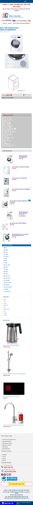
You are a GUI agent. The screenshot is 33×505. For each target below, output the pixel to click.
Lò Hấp (5, 258)
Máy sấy (5, 273)
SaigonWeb (16, 503)
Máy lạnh (6, 267)
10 (25, 21)
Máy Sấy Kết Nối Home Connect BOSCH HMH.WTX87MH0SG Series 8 (20, 235)
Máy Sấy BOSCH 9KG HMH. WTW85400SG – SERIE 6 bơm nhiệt (20, 201)
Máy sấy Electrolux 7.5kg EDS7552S (19, 178)
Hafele (5, 303)
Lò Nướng (6, 254)
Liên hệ (4, 458)
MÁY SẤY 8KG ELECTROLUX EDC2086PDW (21, 189)
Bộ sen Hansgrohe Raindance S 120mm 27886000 (14, 373)
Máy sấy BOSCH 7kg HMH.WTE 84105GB (20, 167)
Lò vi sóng (6, 256)
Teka (5, 301)
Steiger (5, 313)
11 (26, 21)
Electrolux (6, 305)
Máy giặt (6, 271)
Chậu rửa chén (7, 278)
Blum (5, 307)
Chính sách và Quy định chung (9, 439)
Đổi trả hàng (5, 446)
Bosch (5, 299)
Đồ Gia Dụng (6, 284)
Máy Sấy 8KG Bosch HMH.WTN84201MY (18, 223)
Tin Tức (4, 456)
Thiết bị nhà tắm (7, 282)
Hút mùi (5, 260)
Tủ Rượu (6, 269)
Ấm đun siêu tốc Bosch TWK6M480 (11, 345)
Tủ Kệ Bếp (6, 289)
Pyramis (5, 315)
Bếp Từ (5, 247)
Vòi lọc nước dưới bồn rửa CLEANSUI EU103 (13, 425)
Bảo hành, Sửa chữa (7, 445)
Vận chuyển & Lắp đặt (7, 443)
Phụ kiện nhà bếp (8, 287)
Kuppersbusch (7, 309)
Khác (5, 311)
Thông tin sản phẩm (7, 97)
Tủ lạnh (5, 262)
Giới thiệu (5, 454)
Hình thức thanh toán (7, 441)
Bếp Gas (6, 252)
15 (31, 21)
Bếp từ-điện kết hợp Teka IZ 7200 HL (11, 396)
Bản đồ (4, 460)
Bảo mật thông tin (6, 448)
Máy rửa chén (7, 276)
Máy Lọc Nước (7, 265)
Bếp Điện (6, 250)
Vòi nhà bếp (6, 280)
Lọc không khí (7, 291)
